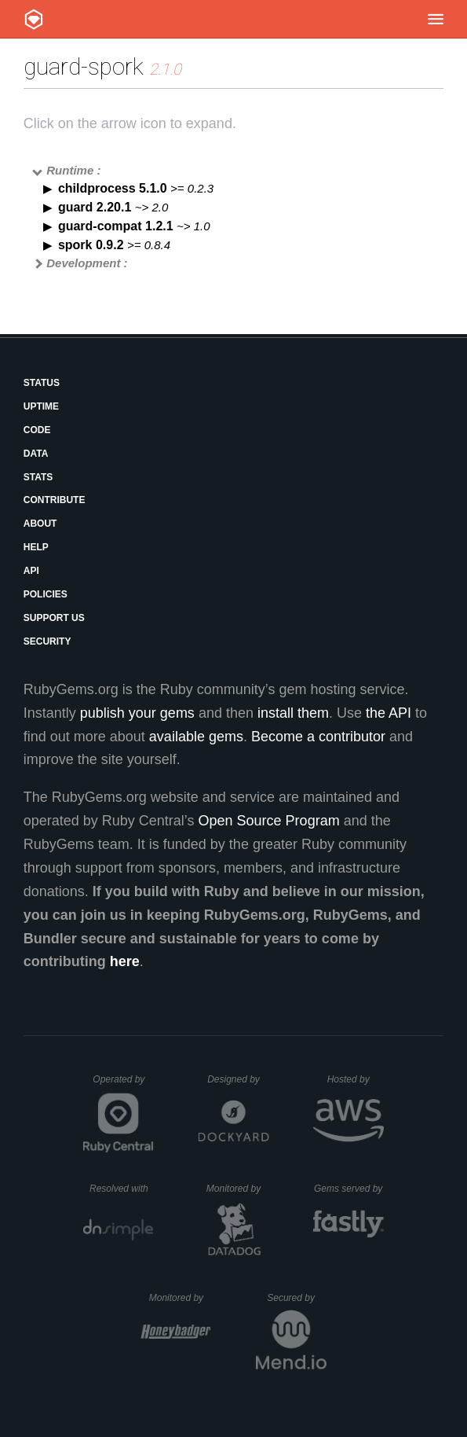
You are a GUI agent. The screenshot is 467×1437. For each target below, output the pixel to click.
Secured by (296, 1297)
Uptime (41, 406)
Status (42, 382)
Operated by (123, 1085)
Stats (38, 477)
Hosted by (355, 1079)
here (125, 961)
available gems (196, 736)
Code (37, 430)
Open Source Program (269, 821)
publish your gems (137, 713)
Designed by (237, 1079)
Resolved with (121, 1188)
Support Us (54, 617)
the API (388, 713)
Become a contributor (318, 736)
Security (47, 641)
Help (36, 547)
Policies (45, 594)
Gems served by (349, 1188)
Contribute (55, 499)
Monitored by (237, 1188)
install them (293, 713)
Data (36, 453)
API (31, 570)
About (40, 523)
